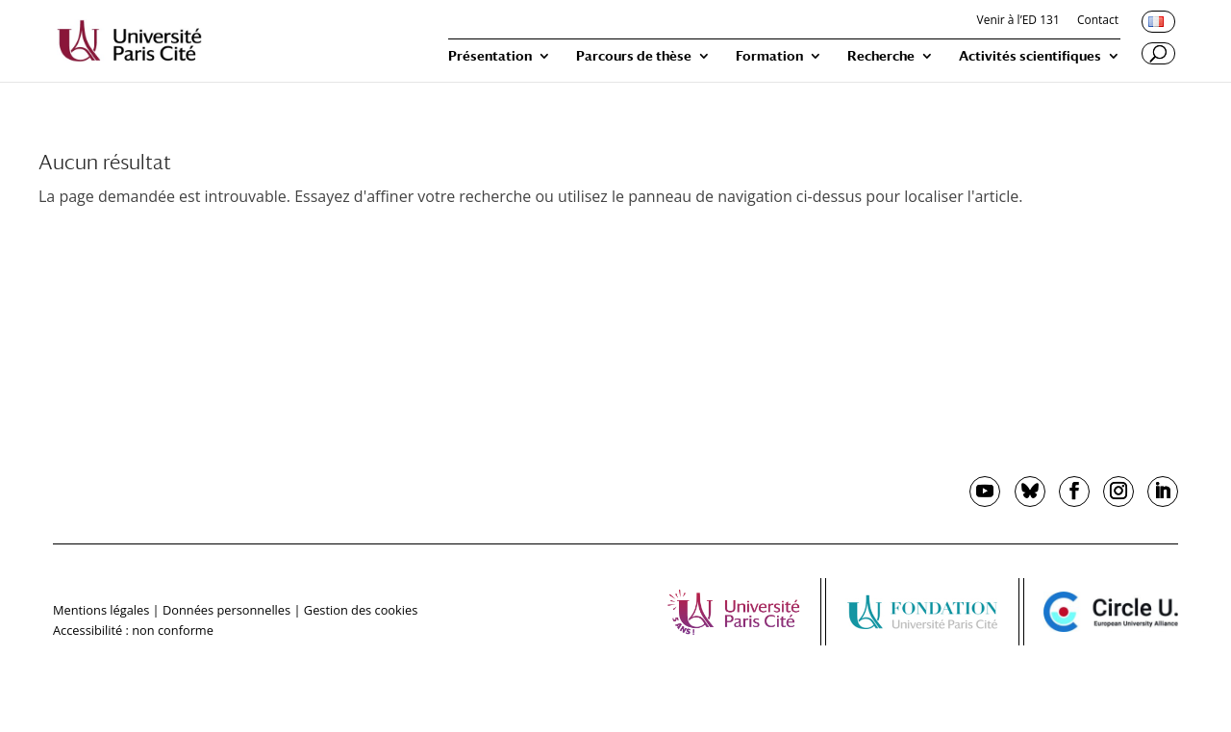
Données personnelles (226, 609)
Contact (1097, 21)
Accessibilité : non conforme (133, 630)
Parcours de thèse (633, 56)
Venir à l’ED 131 (1018, 21)
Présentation (490, 56)
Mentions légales (101, 609)
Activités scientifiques (1030, 56)
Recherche (881, 56)
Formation (769, 56)
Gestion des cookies (360, 609)
